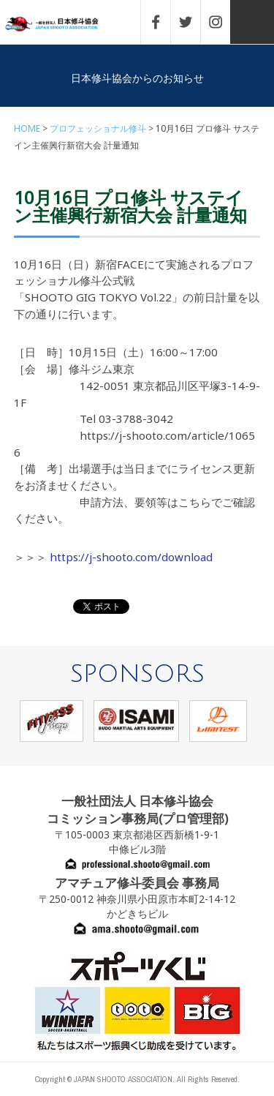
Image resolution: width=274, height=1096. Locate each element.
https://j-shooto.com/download (131, 556)
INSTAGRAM (223, 22)
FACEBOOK (163, 22)
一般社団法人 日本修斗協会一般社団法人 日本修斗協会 (62, 24)
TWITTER (193, 22)
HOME (27, 128)
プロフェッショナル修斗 (98, 128)
